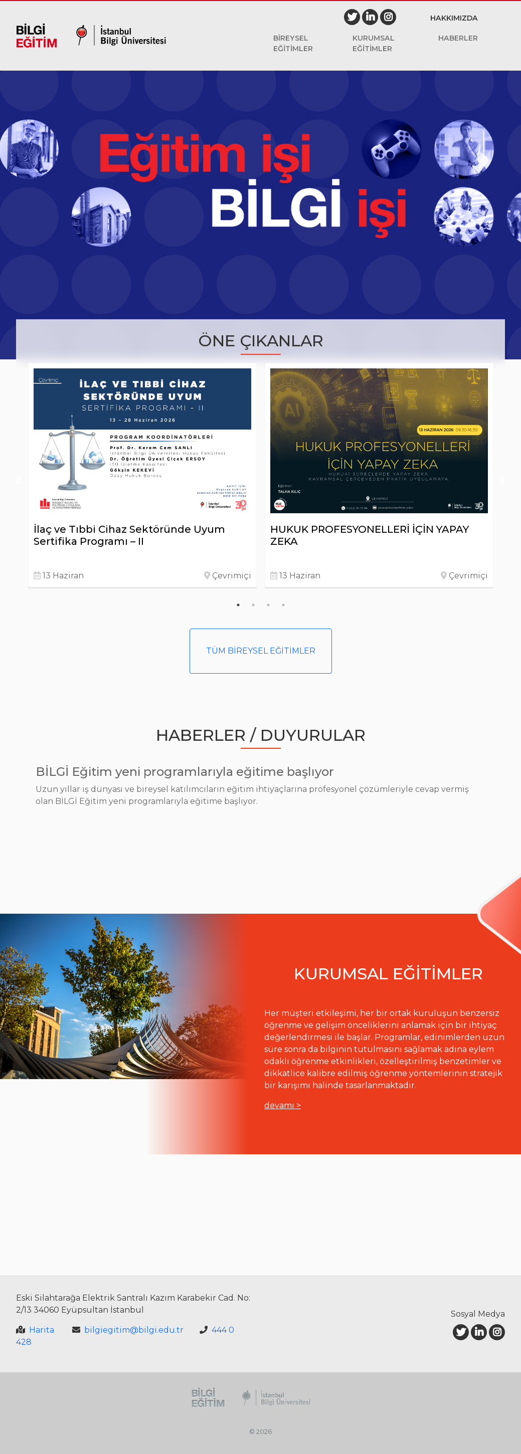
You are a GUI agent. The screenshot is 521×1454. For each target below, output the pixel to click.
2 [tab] (253, 605)
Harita (41, 1330)
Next (504, 480)
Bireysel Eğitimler (293, 43)
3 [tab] (268, 605)
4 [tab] (283, 605)
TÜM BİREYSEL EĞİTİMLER (260, 651)
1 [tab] (238, 605)
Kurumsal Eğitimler (374, 43)
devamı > (282, 1105)
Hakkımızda (454, 18)
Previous (17, 480)
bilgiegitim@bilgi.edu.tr (134, 1330)
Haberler (458, 38)
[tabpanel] (142, 475)
